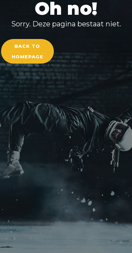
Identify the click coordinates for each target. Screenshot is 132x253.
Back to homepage (27, 51)
